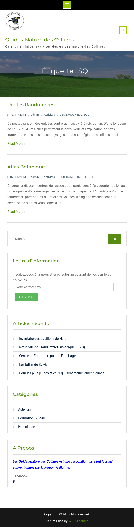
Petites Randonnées (30, 104)
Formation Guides (31, 418)
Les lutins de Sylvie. (33, 365)
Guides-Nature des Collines (39, 40)
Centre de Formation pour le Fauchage (47, 356)
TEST (93, 177)
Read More (15, 144)
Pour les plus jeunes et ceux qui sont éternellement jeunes (61, 373)
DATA (69, 114)
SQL (86, 114)
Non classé (26, 427)
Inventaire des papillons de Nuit (42, 339)
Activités (49, 114)
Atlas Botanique (26, 167)
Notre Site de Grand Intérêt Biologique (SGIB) (52, 347)
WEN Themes (78, 521)
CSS (62, 114)
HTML (78, 114)
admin (35, 114)
